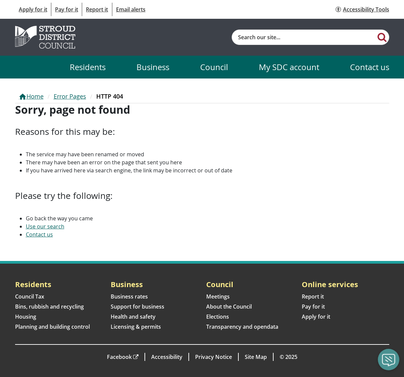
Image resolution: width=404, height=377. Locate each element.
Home (35, 96)
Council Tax (29, 296)
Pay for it (66, 9)
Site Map (256, 357)
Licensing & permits (136, 326)
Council (214, 66)
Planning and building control (52, 326)
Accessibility (166, 357)
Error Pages (70, 96)
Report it (97, 9)
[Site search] (304, 37)
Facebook (119, 357)
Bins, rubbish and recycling (49, 306)
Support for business (137, 306)
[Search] (382, 37)
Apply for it (33, 9)
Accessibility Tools (366, 9)
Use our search (45, 226)
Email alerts (131, 9)
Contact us (369, 66)
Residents (88, 66)
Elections (217, 316)
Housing (25, 316)
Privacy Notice (213, 357)
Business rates (129, 296)
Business (152, 66)
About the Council (229, 306)
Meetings (218, 296)
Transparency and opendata (242, 326)
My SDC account (289, 66)
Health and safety (133, 316)
